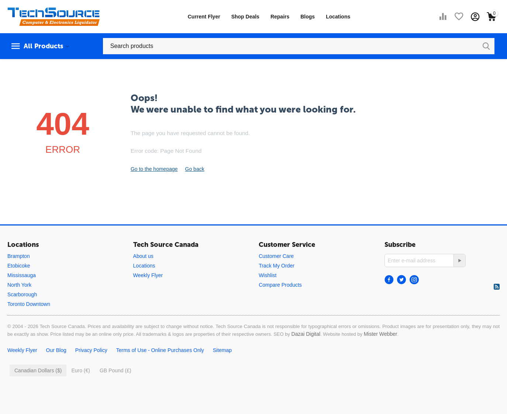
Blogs (307, 17)
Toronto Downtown (28, 304)
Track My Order (276, 266)
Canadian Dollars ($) (38, 370)
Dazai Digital (306, 334)
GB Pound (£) (115, 370)
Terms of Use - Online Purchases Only (160, 350)
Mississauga (21, 275)
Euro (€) (80, 370)
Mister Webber (380, 334)
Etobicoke (18, 266)
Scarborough (22, 294)
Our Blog (56, 350)
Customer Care (276, 256)
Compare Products (280, 285)
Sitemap (222, 350)
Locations (338, 17)
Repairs (279, 17)
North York (19, 285)
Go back (194, 169)
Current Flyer (204, 17)
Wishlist (267, 275)
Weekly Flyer (148, 275)
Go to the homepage (154, 169)
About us (143, 256)
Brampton (18, 256)
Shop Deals (245, 17)
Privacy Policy (91, 350)
